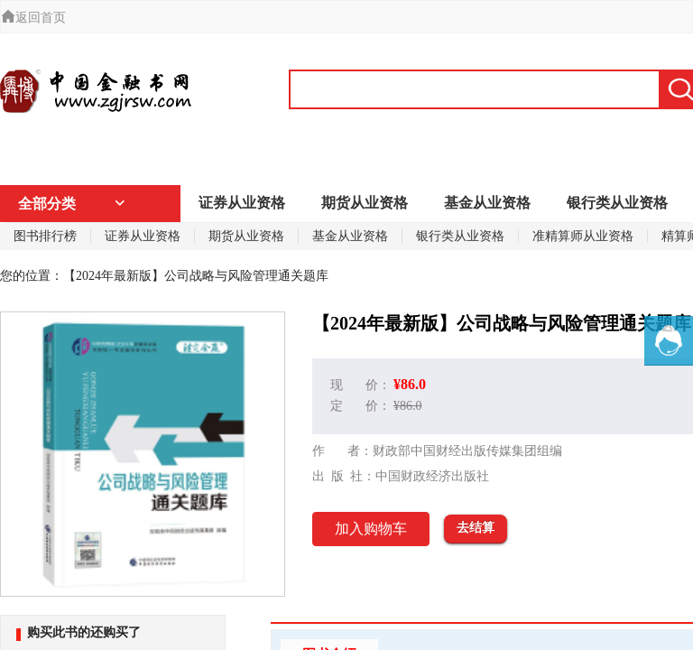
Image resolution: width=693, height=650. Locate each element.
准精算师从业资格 (582, 236)
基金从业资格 (487, 202)
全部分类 (72, 203)
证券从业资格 (242, 202)
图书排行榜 (45, 236)
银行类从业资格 (617, 202)
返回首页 (33, 17)
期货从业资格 (364, 202)
